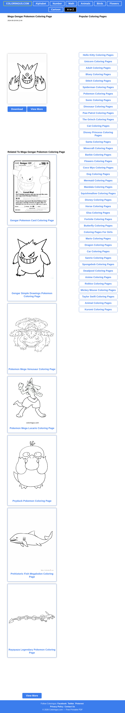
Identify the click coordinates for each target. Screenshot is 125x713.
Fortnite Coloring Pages (98, 219)
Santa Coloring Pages (98, 141)
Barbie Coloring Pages (98, 154)
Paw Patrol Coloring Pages (98, 113)
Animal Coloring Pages (98, 303)
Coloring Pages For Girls (98, 232)
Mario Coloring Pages (98, 238)
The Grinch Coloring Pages (98, 119)
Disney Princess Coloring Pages (98, 134)
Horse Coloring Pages (98, 206)
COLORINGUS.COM (17, 3)
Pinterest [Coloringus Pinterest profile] (79, 704)
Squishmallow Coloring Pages (98, 193)
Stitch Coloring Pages (98, 80)
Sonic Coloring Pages (98, 100)
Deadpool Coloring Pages (98, 270)
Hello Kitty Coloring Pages (98, 55)
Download (17, 109)
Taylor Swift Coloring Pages (98, 296)
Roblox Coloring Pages (98, 283)
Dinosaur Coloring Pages (98, 106)
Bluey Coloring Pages (98, 74)
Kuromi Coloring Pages (98, 309)
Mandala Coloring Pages (98, 187)
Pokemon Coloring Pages (98, 93)
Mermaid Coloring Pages (98, 180)
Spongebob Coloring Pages (98, 264)
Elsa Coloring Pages (98, 212)
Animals (85, 3)
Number (57, 3)
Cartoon (56, 9)
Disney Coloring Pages (98, 200)
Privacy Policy (56, 707)
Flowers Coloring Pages (98, 161)
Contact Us (70, 707)
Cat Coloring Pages (98, 126)
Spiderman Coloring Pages (98, 87)
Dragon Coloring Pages (98, 245)
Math (71, 3)
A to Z (70, 9)
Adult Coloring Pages (98, 68)
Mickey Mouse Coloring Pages (98, 290)
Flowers (114, 3)
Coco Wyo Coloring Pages (98, 167)
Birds (100, 3)
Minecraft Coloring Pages (98, 148)
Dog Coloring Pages (98, 174)
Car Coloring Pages (98, 251)
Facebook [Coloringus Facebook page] (62, 704)
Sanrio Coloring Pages (98, 258)
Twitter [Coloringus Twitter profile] (71, 704)
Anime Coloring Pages (98, 277)
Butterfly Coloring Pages (98, 225)
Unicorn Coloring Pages (98, 61)
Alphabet (41, 3)
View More (37, 109)
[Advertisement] (26, 38)
